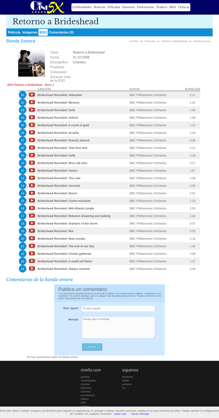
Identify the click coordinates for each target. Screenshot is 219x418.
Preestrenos (145, 7)
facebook (127, 376)
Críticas (183, 7)
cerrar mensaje (140, 413)
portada (85, 376)
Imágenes (29, 32)
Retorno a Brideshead (174, 41)
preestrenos (88, 395)
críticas (85, 406)
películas (86, 387)
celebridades (88, 380)
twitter (125, 380)
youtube (127, 384)
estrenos (86, 391)
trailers (85, 398)
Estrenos (128, 7)
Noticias (99, 7)
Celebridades (81, 7)
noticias (85, 384)
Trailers (161, 7)
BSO (172, 7)
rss (124, 387)
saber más (120, 413)
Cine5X (134, 41)
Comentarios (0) (61, 32)
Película (14, 32)
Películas (113, 7)
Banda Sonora (202, 41)
